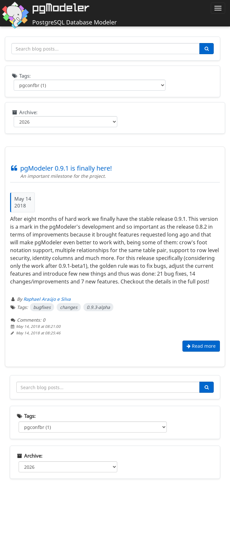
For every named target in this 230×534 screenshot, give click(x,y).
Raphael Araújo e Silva (47, 299)
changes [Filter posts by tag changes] (69, 307)
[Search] (206, 48)
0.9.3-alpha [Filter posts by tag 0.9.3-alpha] (98, 307)
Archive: (24, 112)
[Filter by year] (65, 121)
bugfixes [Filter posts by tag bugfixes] (42, 307)
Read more (201, 346)
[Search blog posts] (105, 48)
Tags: (21, 75)
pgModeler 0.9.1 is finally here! (61, 168)
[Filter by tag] (89, 85)
